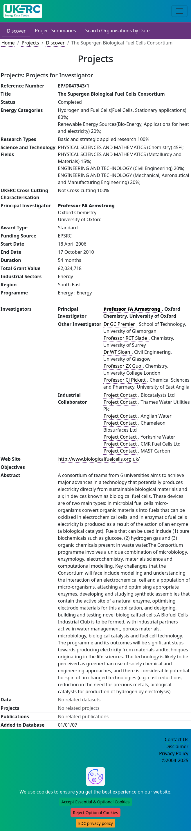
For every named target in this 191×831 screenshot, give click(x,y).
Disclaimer (176, 746)
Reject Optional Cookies (95, 812)
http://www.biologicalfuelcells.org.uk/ (99, 459)
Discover (16, 31)
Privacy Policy (173, 753)
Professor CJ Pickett (125, 380)
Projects (30, 43)
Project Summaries (55, 30)
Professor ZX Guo (123, 366)
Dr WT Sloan (117, 352)
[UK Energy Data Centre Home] (22, 11)
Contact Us (176, 739)
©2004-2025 (175, 760)
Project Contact (121, 395)
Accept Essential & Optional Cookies (96, 802)
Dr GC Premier (120, 324)
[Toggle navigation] (179, 11)
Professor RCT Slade (126, 338)
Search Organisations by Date (117, 30)
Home (8, 43)
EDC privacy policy (95, 823)
